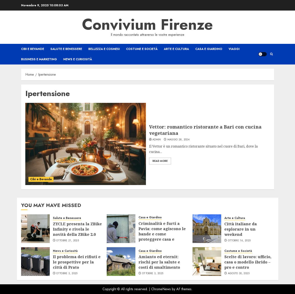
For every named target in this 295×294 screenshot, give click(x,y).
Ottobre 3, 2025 (66, 273)
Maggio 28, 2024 (178, 139)
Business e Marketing (39, 59)
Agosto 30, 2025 (238, 273)
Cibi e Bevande (32, 49)
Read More (160, 161)
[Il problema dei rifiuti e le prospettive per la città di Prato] (35, 261)
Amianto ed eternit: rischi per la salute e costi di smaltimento (159, 262)
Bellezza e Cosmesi (104, 49)
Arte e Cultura (176, 49)
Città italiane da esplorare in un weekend (240, 229)
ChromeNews (161, 289)
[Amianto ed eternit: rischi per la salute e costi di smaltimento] (121, 261)
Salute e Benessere (66, 49)
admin (156, 139)
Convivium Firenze (147, 24)
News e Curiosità (77, 59)
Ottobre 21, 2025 (67, 240)
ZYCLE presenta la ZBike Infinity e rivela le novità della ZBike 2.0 (77, 229)
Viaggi (234, 49)
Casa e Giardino (208, 49)
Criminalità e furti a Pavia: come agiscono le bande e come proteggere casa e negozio (162, 234)
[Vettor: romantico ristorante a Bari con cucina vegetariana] (85, 144)
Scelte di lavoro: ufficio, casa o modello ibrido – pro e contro (247, 262)
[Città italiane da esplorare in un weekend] (207, 228)
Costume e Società (142, 49)
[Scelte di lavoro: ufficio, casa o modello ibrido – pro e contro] (207, 261)
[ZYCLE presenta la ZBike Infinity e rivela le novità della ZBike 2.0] (35, 228)
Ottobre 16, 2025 (239, 240)
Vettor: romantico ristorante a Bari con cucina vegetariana (205, 130)
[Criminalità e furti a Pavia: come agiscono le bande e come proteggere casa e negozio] (121, 228)
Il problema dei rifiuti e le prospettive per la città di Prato (77, 262)
